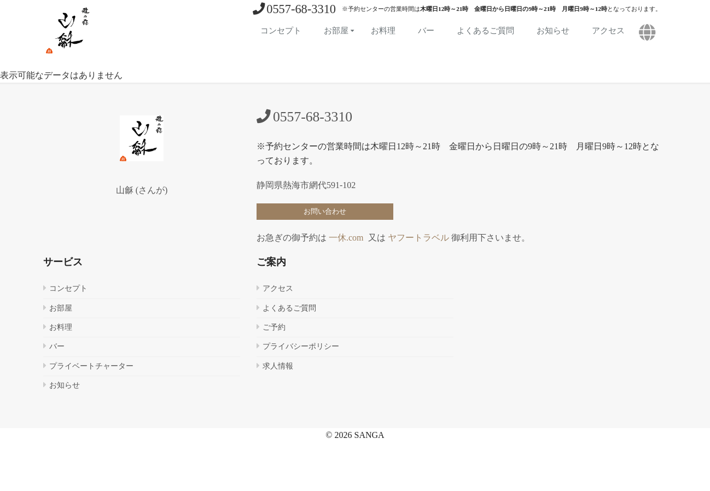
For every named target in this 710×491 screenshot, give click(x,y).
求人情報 (278, 366)
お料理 (383, 30)
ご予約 (274, 327)
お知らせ (553, 30)
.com (355, 237)
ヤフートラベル (418, 237)
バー (426, 30)
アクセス (608, 30)
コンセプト (280, 30)
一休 (337, 237)
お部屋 (336, 30)
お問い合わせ (325, 211)
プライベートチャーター (91, 366)
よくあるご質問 (485, 30)
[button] (647, 33)
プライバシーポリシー (301, 346)
